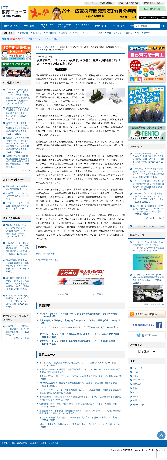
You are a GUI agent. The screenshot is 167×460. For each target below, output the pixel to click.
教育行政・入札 (10, 26)
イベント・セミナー (82, 25)
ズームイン (136, 146)
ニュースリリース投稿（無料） (99, 3)
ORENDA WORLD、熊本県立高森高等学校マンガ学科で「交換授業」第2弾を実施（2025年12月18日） (78, 384)
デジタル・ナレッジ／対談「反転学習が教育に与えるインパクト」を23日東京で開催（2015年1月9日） (79, 335)
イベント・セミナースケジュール (148, 226)
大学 (135, 388)
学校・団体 (29, 26)
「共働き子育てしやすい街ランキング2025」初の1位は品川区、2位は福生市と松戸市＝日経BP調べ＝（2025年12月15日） (18, 248)
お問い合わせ (52, 443)
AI (138, 33)
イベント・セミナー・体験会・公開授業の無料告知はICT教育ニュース (17, 206)
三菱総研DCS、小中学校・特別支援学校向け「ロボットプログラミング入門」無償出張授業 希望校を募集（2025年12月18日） (80, 412)
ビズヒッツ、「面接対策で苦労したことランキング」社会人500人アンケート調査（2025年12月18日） (78, 364)
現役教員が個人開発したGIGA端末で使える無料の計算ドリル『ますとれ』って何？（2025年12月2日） (17, 113)
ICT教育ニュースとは (153, 3)
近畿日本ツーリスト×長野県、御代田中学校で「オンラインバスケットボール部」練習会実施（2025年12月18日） (80, 370)
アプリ (147, 33)
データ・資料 (119, 26)
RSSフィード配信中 (147, 314)
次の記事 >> (99, 294)
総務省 (64, 33)
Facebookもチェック (147, 324)
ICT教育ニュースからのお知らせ (15, 318)
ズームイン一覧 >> (155, 218)
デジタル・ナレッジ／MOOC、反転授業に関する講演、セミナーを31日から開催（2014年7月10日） (77, 342)
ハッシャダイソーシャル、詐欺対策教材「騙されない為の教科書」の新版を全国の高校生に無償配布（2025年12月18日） (80, 391)
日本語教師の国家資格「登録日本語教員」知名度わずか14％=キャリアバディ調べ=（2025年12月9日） (17, 266)
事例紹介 (37, 33)
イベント (76, 33)
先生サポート (101, 26)
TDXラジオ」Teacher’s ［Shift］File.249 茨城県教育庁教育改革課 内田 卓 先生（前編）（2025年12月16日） (148, 287)
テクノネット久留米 (45, 253)
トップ (39, 47)
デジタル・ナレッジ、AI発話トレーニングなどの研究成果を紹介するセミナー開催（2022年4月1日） (78, 315)
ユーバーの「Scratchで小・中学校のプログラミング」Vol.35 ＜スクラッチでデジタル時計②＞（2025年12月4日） (148, 210)
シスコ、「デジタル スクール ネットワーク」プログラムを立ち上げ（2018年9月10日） (79, 328)
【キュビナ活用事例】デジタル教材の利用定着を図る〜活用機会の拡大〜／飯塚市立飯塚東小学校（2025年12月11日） (148, 185)
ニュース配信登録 (152, 9)
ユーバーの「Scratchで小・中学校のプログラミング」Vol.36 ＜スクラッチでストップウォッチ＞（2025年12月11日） (148, 197)
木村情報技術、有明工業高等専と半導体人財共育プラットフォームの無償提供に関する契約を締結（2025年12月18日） (80, 398)
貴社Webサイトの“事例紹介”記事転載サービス (17, 187)
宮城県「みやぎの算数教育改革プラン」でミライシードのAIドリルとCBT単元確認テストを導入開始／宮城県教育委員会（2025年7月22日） (17, 145)
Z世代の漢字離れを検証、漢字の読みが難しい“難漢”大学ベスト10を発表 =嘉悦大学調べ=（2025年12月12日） (17, 231)
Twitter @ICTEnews (147, 335)
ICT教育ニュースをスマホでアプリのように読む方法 (17, 196)
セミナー (89, 33)
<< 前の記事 (62, 294)
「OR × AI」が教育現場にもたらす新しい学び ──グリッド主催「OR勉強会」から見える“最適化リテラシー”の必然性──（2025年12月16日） (18, 96)
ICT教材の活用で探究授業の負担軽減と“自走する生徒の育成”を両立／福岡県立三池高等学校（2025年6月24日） (18, 161)
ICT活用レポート (12, 82)
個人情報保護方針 (20, 443)
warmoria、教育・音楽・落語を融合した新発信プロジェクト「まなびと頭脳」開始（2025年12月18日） (78, 405)
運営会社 (5, 443)
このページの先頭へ (161, 435)
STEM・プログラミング (64, 25)
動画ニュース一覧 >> (154, 304)
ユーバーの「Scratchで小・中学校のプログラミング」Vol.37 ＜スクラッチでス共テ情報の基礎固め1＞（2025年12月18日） (148, 172)
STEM (129, 33)
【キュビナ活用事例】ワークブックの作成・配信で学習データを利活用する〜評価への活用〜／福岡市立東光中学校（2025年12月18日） (148, 159)
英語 (100, 33)
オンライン (138, 368)
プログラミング (114, 33)
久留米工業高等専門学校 (47, 260)
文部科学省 (51, 33)
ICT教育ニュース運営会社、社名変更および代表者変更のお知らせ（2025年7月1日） (17, 330)
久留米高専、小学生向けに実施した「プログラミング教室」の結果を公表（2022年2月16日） (80, 322)
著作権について (37, 443)
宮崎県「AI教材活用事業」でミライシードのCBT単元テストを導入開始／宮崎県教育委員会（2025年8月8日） (17, 128)
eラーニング (138, 404)
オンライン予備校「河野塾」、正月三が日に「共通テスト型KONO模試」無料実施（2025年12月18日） (78, 418)
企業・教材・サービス (46, 25)
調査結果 (137, 384)
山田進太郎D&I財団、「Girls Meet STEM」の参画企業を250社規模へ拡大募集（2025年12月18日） (81, 377)
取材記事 (24, 33)
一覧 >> (26, 170)
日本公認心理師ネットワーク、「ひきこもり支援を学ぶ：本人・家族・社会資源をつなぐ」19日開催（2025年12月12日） (17, 283)
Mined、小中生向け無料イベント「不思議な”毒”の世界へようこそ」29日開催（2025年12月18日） (80, 425)
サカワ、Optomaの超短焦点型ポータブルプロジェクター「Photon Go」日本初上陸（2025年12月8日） (17, 301)
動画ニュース (137, 235)
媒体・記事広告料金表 (128, 3)
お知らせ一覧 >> (22, 338)
